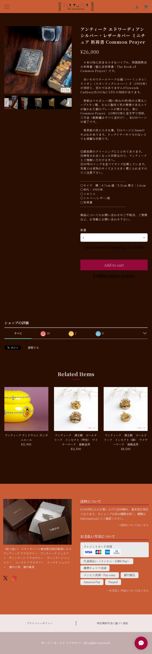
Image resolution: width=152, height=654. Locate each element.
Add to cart (114, 265)
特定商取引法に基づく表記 (112, 623)
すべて (18, 333)
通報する (33, 347)
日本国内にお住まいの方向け (114, 276)
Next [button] (69, 102)
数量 (83, 230)
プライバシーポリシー (40, 623)
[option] (38, 59)
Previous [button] (6, 102)
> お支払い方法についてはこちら (128, 590)
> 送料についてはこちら (133, 525)
